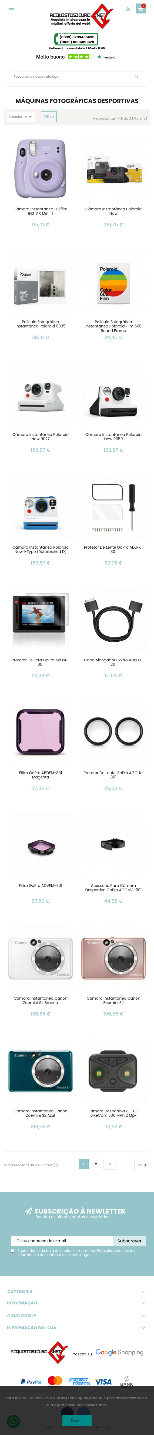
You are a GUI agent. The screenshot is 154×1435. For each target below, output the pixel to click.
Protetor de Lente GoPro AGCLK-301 (113, 775)
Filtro (48, 117)
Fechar (77, 1420)
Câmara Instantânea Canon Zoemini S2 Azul (40, 1113)
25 (140, 1165)
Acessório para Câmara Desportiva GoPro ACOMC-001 (113, 888)
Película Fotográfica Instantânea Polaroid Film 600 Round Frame (113, 326)
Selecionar (21, 117)
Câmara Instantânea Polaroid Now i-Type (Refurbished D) (40, 550)
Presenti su (82, 1354)
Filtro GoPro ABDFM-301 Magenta (40, 775)
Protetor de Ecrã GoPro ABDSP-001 (40, 662)
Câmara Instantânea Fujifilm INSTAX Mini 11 (41, 211)
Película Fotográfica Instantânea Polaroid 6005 (41, 324)
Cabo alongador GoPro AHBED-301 (113, 662)
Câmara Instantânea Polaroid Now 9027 (40, 437)
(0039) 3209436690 (76, 37)
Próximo (110, 1164)
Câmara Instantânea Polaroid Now (113, 211)
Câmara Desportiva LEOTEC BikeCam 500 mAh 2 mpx (113, 1113)
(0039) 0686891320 (77, 42)
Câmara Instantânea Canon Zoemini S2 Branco (40, 1001)
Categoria (76, 1292)
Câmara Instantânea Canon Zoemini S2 (113, 1001)
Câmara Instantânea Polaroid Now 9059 (113, 437)
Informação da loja (31, 1328)
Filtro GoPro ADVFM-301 (40, 885)
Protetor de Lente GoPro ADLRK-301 (113, 550)
